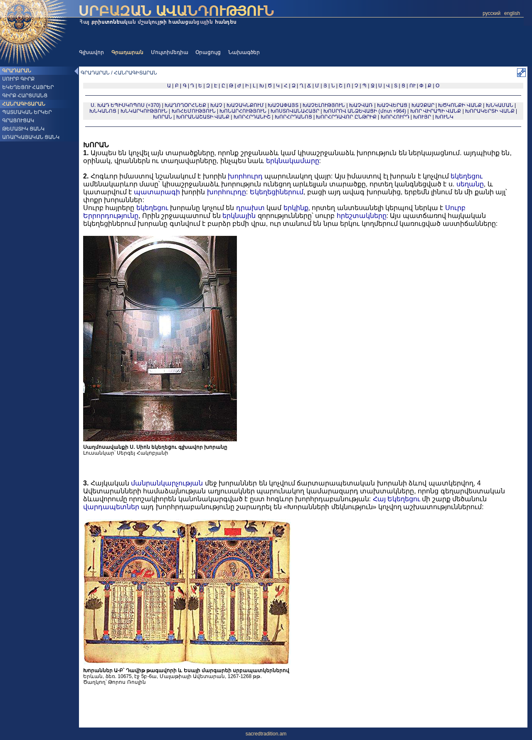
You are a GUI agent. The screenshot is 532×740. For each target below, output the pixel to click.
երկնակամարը (292, 160)
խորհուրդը (226, 192)
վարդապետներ (111, 506)
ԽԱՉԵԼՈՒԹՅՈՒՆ (324, 105)
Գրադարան (127, 52)
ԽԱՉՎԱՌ (361, 105)
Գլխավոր (91, 52)
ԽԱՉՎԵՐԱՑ (392, 105)
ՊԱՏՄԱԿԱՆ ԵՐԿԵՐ (27, 112)
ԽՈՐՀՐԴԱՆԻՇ (252, 117)
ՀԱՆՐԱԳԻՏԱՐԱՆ (23, 104)
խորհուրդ (245, 176)
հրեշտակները (362, 215)
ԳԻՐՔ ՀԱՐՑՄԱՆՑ (24, 96)
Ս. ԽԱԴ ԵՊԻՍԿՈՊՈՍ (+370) (125, 105)
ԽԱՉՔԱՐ (422, 105)
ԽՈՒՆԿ (444, 117)
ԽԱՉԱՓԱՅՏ (283, 105)
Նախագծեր (244, 52)
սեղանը (470, 184)
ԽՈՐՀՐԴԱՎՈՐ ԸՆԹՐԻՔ (346, 117)
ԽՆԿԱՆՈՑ (102, 111)
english (512, 13)
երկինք (295, 207)
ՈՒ (412, 86)
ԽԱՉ (216, 105)
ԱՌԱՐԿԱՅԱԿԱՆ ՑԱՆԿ (30, 137)
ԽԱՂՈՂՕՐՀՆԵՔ (185, 105)
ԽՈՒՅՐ (422, 117)
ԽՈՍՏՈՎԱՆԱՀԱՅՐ (295, 111)
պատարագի (157, 192)
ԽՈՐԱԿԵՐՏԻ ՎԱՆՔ (489, 111)
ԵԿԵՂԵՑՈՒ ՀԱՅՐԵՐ (28, 87)
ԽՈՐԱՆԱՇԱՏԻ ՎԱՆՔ (202, 117)
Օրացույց (208, 52)
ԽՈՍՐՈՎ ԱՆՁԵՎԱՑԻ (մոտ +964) (365, 111)
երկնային (239, 215)
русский (491, 13)
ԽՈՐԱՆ (162, 117)
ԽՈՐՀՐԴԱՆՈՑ (293, 117)
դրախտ (250, 207)
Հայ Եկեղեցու (396, 498)
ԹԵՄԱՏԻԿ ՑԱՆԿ (23, 129)
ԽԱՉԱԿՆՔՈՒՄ (245, 105)
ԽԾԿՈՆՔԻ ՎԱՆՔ (459, 105)
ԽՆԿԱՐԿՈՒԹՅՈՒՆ (144, 111)
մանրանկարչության (167, 483)
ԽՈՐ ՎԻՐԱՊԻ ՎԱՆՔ (435, 111)
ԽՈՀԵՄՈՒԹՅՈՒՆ (194, 111)
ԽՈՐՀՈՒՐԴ (395, 117)
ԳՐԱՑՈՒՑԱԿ (18, 121)
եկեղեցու (467, 176)
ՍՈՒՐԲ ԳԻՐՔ (18, 79)
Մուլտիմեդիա (169, 52)
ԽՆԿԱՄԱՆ (499, 105)
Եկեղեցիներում (276, 192)
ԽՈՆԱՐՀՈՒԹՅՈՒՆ (242, 111)
